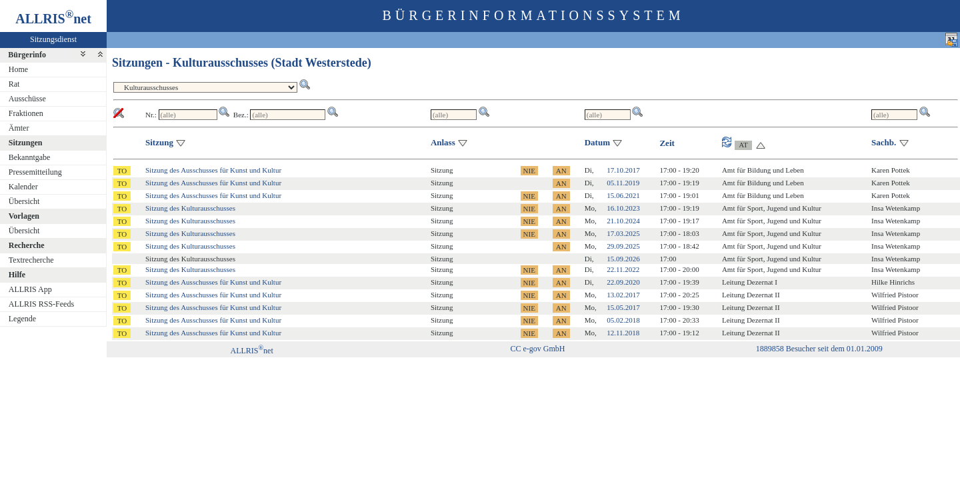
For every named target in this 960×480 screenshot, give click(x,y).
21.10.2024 (623, 221)
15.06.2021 (623, 195)
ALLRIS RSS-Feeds (41, 304)
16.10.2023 (623, 208)
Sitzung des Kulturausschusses (190, 208)
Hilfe (17, 274)
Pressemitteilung (35, 172)
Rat (14, 84)
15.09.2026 (623, 259)
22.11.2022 (623, 269)
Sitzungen (26, 142)
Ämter (19, 128)
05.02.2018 (623, 320)
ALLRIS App (30, 289)
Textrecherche (31, 260)
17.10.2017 (623, 170)
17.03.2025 (623, 233)
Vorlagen (24, 216)
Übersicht (24, 201)
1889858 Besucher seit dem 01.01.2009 (819, 348)
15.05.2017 (623, 307)
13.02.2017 (623, 295)
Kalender (23, 186)
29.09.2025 (623, 246)
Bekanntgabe (30, 157)
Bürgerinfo (27, 54)
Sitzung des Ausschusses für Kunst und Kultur (213, 170)
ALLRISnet (251, 350)
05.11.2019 (623, 183)
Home (18, 69)
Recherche (27, 245)
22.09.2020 (623, 282)
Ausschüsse (27, 98)
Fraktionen (26, 113)
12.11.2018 (623, 333)
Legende (22, 318)
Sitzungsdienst (53, 39)
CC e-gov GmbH (537, 348)
